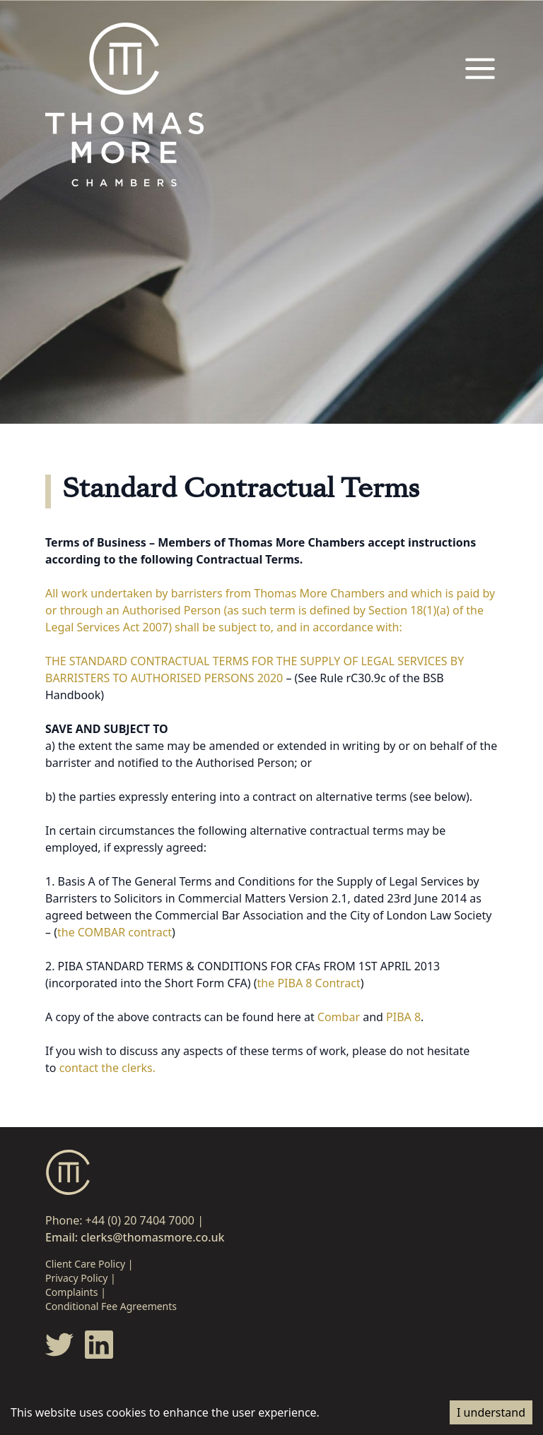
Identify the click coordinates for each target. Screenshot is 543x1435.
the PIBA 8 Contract (309, 983)
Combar (338, 1017)
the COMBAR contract (114, 932)
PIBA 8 (403, 1017)
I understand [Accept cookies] (491, 1412)
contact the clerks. (107, 1068)
